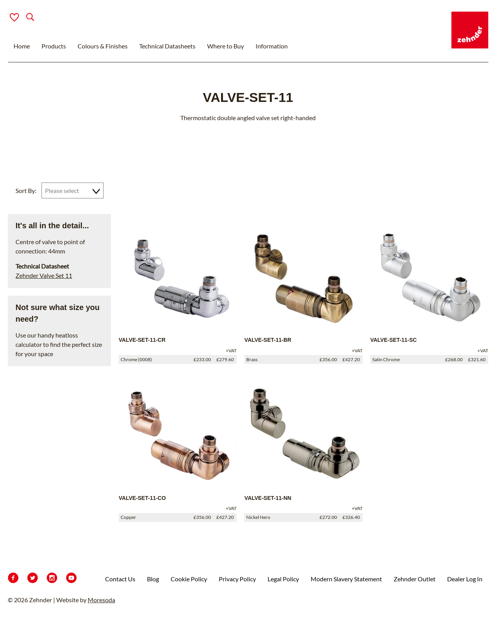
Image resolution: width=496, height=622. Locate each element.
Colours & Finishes (103, 46)
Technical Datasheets (167, 46)
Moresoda (101, 599)
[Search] (24, 17)
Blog (153, 578)
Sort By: (26, 190)
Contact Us (120, 578)
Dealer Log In (464, 578)
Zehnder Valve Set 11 (44, 275)
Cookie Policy (189, 578)
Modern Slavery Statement (346, 578)
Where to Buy (225, 46)
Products (53, 46)
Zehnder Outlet (415, 578)
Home (22, 46)
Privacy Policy (237, 578)
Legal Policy (283, 578)
